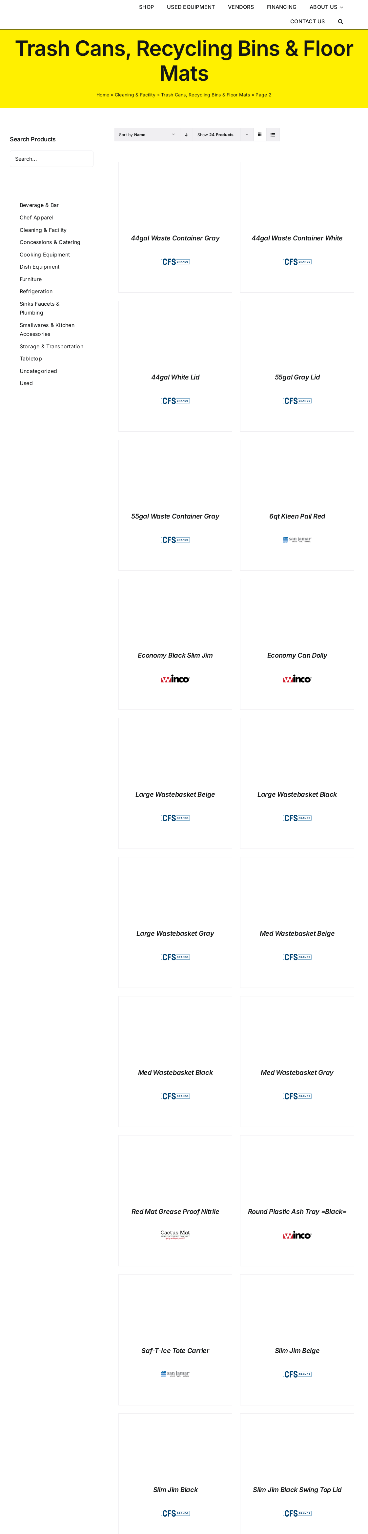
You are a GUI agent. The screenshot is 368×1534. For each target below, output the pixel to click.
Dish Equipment (39, 266)
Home (102, 94)
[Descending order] (186, 134)
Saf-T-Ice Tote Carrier (175, 1351)
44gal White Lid (175, 377)
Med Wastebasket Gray (297, 1072)
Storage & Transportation (51, 346)
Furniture (31, 279)
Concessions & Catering (50, 242)
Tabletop (31, 358)
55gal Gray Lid (297, 377)
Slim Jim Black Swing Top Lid (297, 1490)
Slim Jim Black (175, 1490)
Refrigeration (36, 291)
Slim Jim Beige (297, 1351)
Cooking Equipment (45, 254)
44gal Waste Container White (297, 238)
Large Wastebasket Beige (175, 794)
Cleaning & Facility (135, 94)
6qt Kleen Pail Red (297, 516)
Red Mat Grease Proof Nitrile (175, 1212)
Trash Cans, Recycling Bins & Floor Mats (205, 94)
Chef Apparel (36, 217)
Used (26, 383)
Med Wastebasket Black (175, 1072)
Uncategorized (38, 371)
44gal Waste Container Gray (175, 238)
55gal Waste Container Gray (175, 516)
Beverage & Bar (39, 205)
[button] (340, 21)
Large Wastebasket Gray (175, 933)
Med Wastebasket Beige (297, 933)
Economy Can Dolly (297, 655)
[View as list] (273, 134)
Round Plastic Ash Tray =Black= (297, 1212)
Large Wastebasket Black (297, 794)
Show (215, 134)
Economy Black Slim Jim (175, 655)
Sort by (132, 134)
